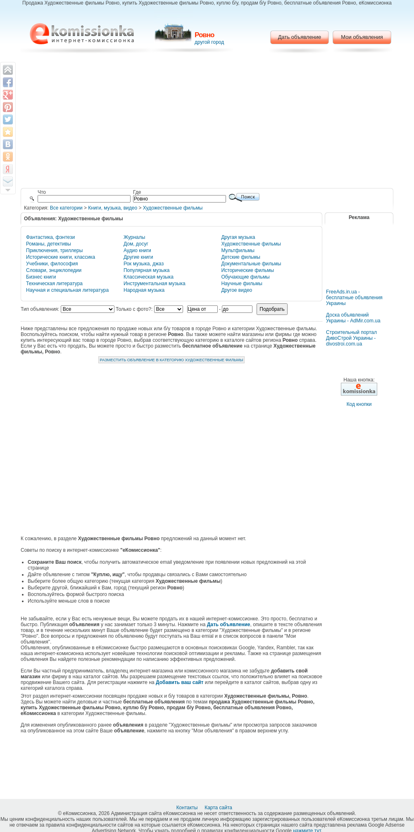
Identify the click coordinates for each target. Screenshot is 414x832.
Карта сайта (219, 808)
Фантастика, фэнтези (50, 237)
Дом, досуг (136, 244)
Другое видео (236, 290)
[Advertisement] (207, 122)
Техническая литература (54, 283)
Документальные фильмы (251, 264)
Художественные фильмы (173, 208)
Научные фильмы (241, 283)
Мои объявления (362, 37)
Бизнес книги (41, 277)
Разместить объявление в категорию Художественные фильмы (171, 360)
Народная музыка (144, 290)
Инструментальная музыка (155, 283)
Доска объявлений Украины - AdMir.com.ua (353, 318)
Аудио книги (137, 250)
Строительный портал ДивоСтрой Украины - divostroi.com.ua (351, 338)
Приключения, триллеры (54, 250)
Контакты (187, 808)
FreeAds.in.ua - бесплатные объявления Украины (354, 297)
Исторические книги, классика (60, 257)
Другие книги (138, 257)
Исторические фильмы (247, 270)
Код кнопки (359, 404)
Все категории (66, 208)
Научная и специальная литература (67, 290)
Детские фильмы (240, 257)
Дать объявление (299, 37)
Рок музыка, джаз (144, 264)
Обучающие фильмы (245, 277)
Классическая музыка (149, 277)
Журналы (134, 237)
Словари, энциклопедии (53, 270)
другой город (209, 42)
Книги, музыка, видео (112, 208)
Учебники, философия (52, 264)
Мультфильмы (237, 250)
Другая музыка (238, 237)
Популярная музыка (147, 270)
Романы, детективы (48, 244)
